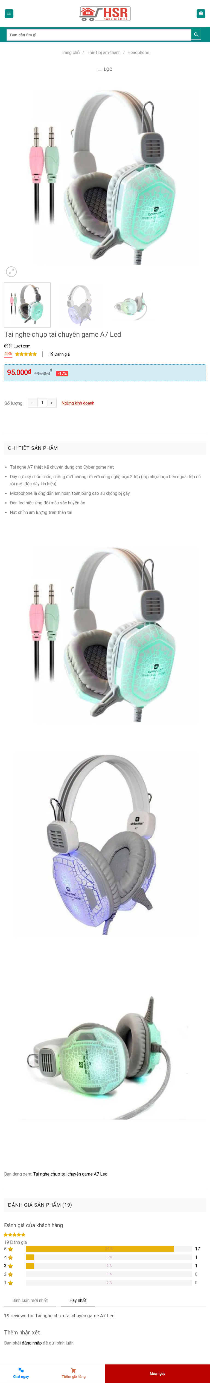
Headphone (138, 52)
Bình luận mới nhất (30, 1300)
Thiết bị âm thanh (104, 52)
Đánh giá (59, 354)
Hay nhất (78, 1300)
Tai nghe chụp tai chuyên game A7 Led (70, 1174)
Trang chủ (70, 52)
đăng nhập (32, 1343)
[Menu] (9, 13)
